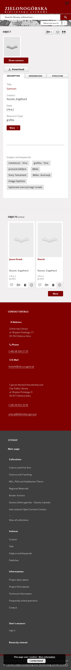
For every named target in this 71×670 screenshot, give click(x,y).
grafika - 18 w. (41, 163)
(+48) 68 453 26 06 (18, 404)
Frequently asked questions (23, 600)
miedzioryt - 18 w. (18, 163)
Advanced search (51, 23)
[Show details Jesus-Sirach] (31, 285)
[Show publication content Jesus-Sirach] (25, 285)
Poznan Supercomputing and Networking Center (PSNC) (37, 664)
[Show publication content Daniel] (53, 285)
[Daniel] (50, 240)
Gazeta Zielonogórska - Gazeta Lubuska (29, 502)
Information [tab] (35, 76)
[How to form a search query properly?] (64, 23)
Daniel (41, 259)
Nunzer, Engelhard (17, 99)
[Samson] (12, 46)
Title (11, 546)
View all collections (19, 520)
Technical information (20, 593)
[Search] (65, 17)
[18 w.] (10, 109)
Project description (19, 579)
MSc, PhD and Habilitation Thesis (26, 481)
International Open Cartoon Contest (27, 509)
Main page (13, 448)
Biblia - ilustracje (41, 175)
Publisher (14, 560)
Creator (13, 539)
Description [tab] (13, 76)
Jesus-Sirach (15, 259)
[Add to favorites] (57, 32)
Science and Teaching (20, 474)
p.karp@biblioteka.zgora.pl (22, 414)
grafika (10, 120)
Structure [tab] (57, 76)
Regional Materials (19, 488)
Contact (13, 607)
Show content (16, 60)
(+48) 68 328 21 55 (18, 351)
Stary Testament (17, 175)
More (55, 293)
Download (15, 69)
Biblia (35, 169)
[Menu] (66, 3)
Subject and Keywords (20, 553)
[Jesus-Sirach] (21, 240)
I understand (36, 661)
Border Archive (17, 495)
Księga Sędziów (16, 181)
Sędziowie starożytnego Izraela (25, 187)
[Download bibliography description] (18, 285)
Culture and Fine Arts (20, 467)
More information (47, 657)
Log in (12, 630)
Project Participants (19, 586)
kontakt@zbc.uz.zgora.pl (21, 366)
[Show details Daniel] (59, 285)
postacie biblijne (17, 169)
